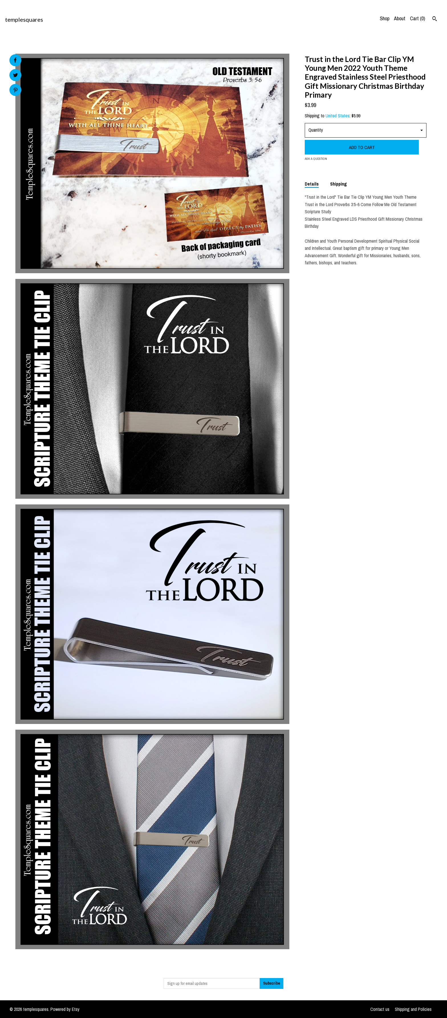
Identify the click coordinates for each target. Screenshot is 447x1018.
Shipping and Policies (413, 1009)
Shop (384, 18)
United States (338, 115)
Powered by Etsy (65, 1009)
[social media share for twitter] (15, 75)
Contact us (379, 1009)
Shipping (338, 184)
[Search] (434, 19)
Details (312, 184)
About (399, 18)
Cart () (417, 18)
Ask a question (316, 159)
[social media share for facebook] (15, 60)
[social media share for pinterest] (15, 90)
